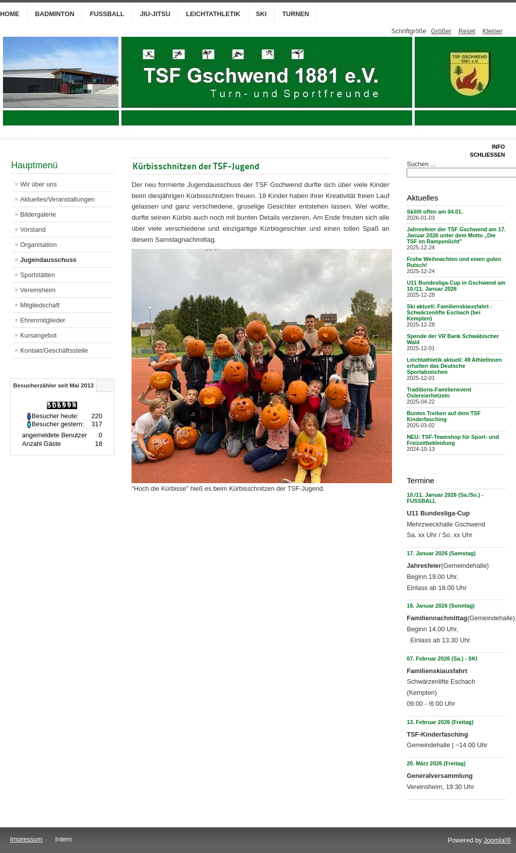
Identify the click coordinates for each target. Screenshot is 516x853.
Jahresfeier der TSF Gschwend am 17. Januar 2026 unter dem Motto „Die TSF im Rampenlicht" (456, 235)
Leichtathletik (213, 14)
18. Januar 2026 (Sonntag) (441, 606)
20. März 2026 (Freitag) (436, 763)
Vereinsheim (37, 290)
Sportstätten (37, 275)
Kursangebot (38, 335)
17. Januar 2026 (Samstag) (441, 553)
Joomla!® (497, 840)
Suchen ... (421, 164)
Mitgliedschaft (39, 305)
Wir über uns (38, 184)
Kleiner (492, 31)
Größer (441, 31)
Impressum (26, 839)
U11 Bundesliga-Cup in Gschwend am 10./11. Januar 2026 (456, 286)
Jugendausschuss (48, 260)
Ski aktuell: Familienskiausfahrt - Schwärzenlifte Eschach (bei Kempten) (449, 312)
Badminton (54, 14)
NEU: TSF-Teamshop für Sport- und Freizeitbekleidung (453, 440)
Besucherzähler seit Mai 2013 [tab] (53, 385)
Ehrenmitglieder (43, 320)
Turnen (295, 14)
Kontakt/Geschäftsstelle (54, 350)
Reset (467, 31)
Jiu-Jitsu (155, 14)
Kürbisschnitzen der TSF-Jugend (196, 166)
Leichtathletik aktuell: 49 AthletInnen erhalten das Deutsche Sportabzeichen (454, 366)
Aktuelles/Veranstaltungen (57, 199)
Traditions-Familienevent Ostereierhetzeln (439, 392)
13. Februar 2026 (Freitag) (440, 722)
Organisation (38, 244)
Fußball (107, 14)
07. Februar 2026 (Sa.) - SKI (442, 658)
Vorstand (33, 229)
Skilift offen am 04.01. (435, 212)
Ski (261, 14)
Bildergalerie (38, 214)
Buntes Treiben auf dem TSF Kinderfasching (444, 416)
